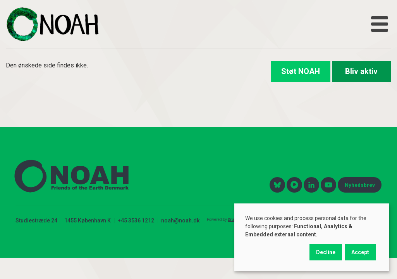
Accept (360, 252)
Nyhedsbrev (360, 185)
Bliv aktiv (361, 71)
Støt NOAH (300, 71)
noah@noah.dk (180, 220)
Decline (325, 252)
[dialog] (311, 237)
